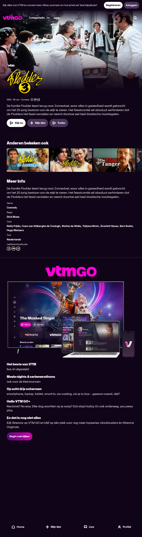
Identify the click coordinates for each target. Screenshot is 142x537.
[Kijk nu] (16, 123)
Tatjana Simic (90, 226)
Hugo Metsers (15, 230)
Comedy (12, 207)
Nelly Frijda (13, 226)
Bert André (126, 226)
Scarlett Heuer (109, 226)
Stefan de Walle (71, 226)
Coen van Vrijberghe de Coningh (41, 226)
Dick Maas (13, 216)
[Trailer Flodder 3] (58, 123)
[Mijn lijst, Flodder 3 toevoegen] (37, 123)
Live (57, 17)
